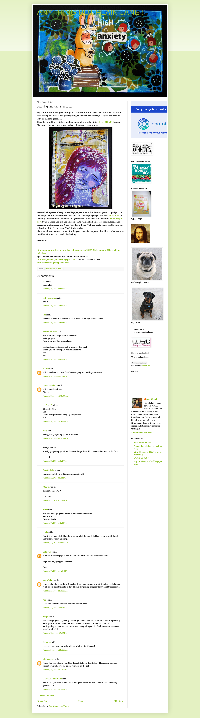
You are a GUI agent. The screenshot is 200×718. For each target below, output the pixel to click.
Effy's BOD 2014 (106, 122)
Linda (45, 532)
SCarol (46, 368)
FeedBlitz (146, 366)
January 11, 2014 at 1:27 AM (55, 461)
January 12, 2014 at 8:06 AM (55, 608)
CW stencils (113, 215)
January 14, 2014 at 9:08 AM (55, 650)
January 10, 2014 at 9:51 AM (55, 322)
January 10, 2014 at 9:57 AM (55, 376)
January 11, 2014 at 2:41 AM (55, 478)
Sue (44, 315)
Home (80, 701)
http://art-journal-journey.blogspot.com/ (56, 259)
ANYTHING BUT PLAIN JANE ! (90, 12)
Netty (45, 430)
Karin (45, 509)
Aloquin (46, 617)
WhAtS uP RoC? (141, 458)
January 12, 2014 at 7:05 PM (55, 633)
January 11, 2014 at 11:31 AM (55, 543)
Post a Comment (47, 695)
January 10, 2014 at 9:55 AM (55, 359)
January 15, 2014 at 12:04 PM (55, 670)
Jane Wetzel (151, 399)
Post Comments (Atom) (59, 706)
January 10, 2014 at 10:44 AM (55, 396)
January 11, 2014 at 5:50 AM (55, 500)
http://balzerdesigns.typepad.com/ (53, 262)
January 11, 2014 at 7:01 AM (55, 523)
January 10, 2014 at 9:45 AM (55, 289)
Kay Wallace (48, 580)
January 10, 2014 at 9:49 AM (55, 305)
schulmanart (48, 659)
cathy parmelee (49, 298)
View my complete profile (142, 433)
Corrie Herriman (50, 385)
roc (44, 281)
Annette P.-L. (49, 470)
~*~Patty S (47, 405)
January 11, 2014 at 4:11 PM (55, 571)
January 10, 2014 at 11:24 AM (55, 438)
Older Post (118, 701)
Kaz (44, 600)
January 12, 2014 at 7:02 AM (55, 591)
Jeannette (47, 642)
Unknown (47, 552)
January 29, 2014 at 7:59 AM (55, 689)
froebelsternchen (50, 332)
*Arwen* (47, 487)
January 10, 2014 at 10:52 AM (55, 421)
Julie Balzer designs (142, 442)
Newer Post (42, 701)
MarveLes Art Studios (52, 679)
